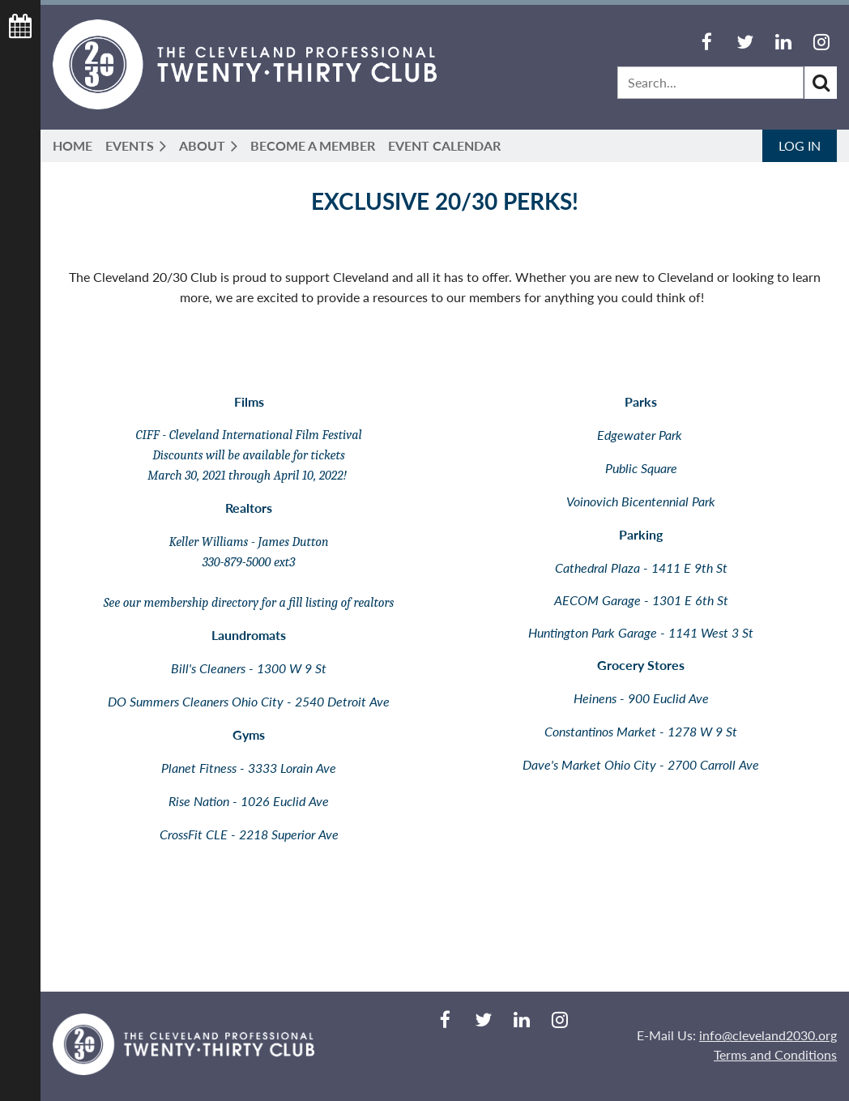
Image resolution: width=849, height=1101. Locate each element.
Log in (800, 145)
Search (820, 82)
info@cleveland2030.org (768, 1035)
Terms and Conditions (775, 1054)
